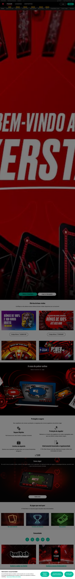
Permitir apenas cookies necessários (57, 574)
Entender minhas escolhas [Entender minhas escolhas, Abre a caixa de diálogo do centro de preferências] (45, 574)
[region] (37, 574)
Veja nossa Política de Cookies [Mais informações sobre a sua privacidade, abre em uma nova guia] (14, 576)
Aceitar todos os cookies (69, 574)
